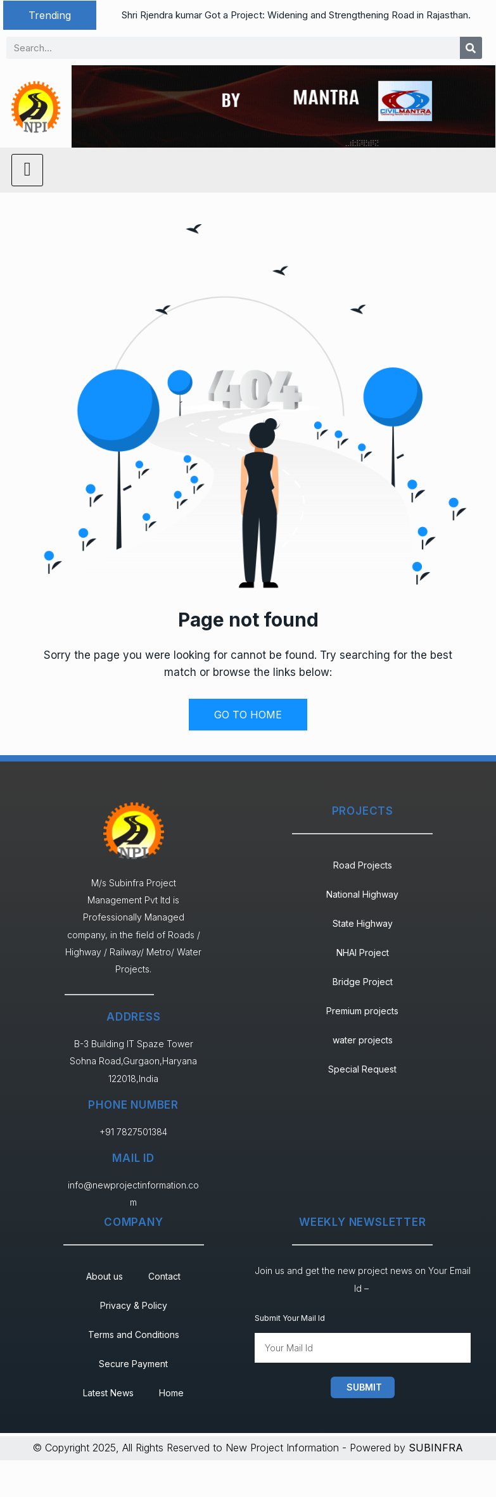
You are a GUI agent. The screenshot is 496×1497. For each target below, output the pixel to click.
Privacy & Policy (133, 1305)
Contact (164, 1276)
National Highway (362, 894)
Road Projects (362, 865)
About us (104, 1276)
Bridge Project (363, 981)
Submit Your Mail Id (290, 1318)
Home (171, 1392)
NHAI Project (362, 952)
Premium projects (362, 1010)
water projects (363, 1040)
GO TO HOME (248, 714)
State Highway (363, 923)
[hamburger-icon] (27, 170)
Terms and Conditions (133, 1334)
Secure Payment (133, 1363)
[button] (49, 15)
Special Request (362, 1069)
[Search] (471, 48)
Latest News (108, 1392)
